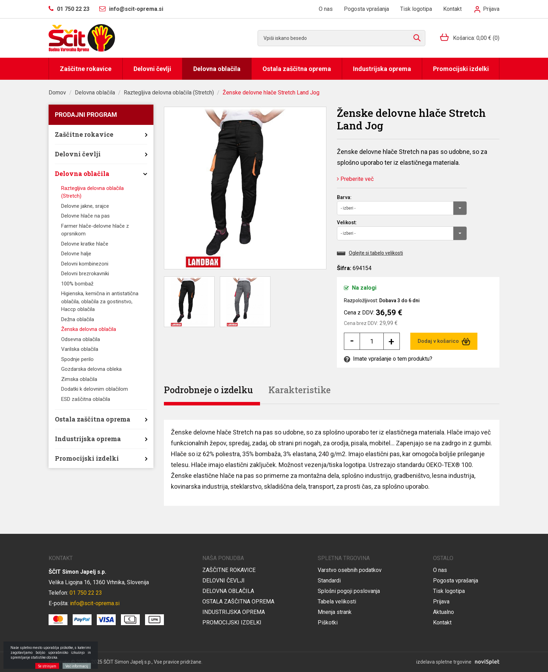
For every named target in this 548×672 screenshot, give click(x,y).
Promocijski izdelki (461, 68)
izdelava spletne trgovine (443, 662)
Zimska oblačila (79, 379)
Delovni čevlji (152, 68)
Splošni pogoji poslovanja (349, 591)
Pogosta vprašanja (366, 9)
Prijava (486, 9)
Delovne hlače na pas (85, 216)
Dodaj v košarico (444, 341)
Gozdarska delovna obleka (91, 369)
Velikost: (347, 222)
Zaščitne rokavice (85, 68)
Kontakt (452, 9)
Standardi (329, 580)
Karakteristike (299, 390)
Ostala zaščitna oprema (296, 68)
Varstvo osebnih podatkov (350, 570)
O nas (326, 9)
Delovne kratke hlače (84, 244)
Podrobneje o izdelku (208, 390)
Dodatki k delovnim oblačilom (94, 389)
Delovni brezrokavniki (85, 273)
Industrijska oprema (382, 68)
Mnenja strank (335, 612)
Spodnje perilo (77, 359)
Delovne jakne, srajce (85, 206)
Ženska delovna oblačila (88, 329)
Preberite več (355, 179)
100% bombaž (77, 284)
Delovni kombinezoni (84, 264)
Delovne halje (76, 253)
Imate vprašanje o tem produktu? (388, 358)
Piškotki (328, 622)
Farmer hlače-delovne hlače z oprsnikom (95, 230)
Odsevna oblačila (80, 339)
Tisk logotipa (416, 9)
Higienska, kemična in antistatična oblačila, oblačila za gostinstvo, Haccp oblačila (99, 301)
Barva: (344, 197)
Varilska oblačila (79, 349)
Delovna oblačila (216, 68)
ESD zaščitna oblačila (85, 399)
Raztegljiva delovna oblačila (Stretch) (169, 92)
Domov (57, 92)
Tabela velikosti (337, 601)
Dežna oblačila (77, 319)
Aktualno (443, 612)
